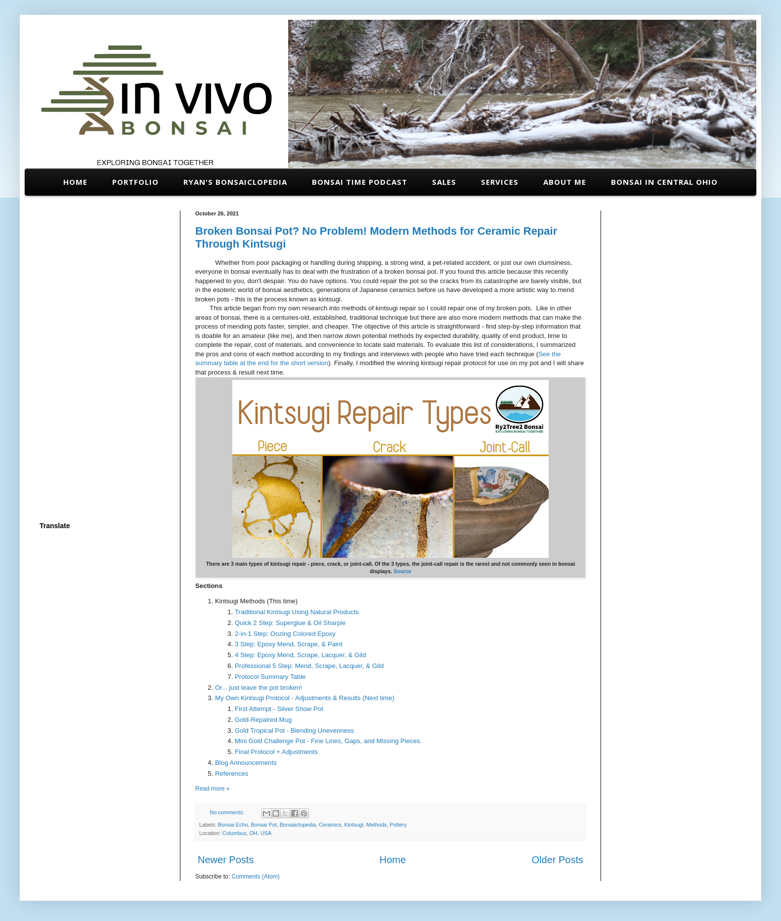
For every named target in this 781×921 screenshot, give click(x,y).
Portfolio (135, 182)
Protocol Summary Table (270, 676)
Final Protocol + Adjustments (276, 751)
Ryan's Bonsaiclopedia (235, 182)
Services (500, 182)
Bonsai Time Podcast (359, 182)
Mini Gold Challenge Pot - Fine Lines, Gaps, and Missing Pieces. (328, 741)
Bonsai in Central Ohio (664, 182)
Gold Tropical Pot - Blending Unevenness (294, 730)
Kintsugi (354, 825)
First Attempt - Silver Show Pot (279, 708)
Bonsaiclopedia (298, 825)
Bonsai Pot (263, 825)
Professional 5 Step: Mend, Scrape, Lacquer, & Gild (309, 666)
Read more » (212, 788)
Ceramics (330, 825)
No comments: (228, 812)
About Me (564, 182)
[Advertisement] (103, 358)
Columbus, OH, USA (246, 833)
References (231, 773)
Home (75, 182)
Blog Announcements (246, 762)
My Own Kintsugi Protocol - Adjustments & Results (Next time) (304, 698)
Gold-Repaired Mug (263, 719)
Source (402, 571)
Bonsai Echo (233, 825)
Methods (376, 825)
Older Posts (557, 859)
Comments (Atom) (255, 876)
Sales (444, 182)
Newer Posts (226, 859)
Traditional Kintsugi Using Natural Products (297, 612)
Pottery (398, 825)
